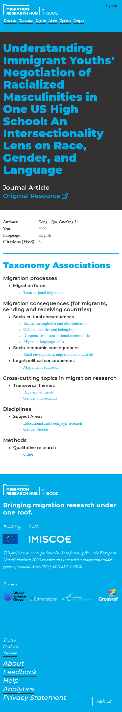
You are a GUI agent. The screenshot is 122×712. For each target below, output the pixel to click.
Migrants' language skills (43, 342)
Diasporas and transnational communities (57, 336)
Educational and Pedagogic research (52, 424)
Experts (41, 21)
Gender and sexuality (40, 398)
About (52, 21)
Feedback (20, 672)
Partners (41, 539)
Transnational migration (43, 293)
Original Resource (35, 196)
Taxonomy (26, 21)
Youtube (10, 654)
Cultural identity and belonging (49, 330)
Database (10, 21)
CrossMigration (31, 9)
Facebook (10, 647)
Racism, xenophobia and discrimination (55, 324)
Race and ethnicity (38, 392)
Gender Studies (35, 430)
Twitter (9, 641)
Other (28, 455)
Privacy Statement (34, 698)
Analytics (18, 689)
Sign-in (111, 6)
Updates (65, 21)
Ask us (104, 701)
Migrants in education (41, 368)
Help (11, 681)
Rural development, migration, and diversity (58, 355)
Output (79, 21)
